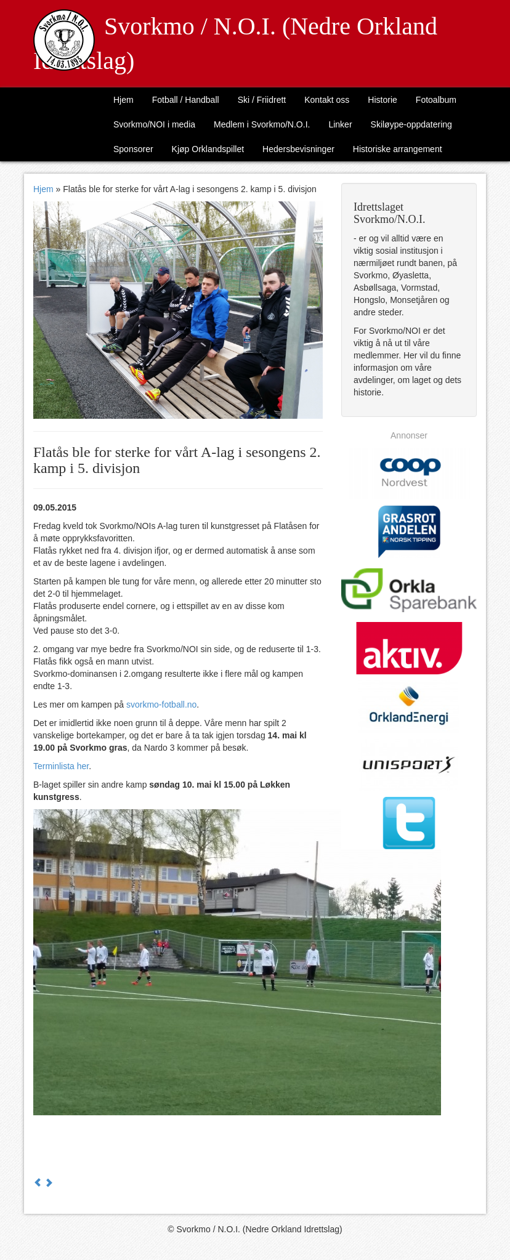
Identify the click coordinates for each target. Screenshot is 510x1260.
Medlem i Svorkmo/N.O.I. (262, 124)
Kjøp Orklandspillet (208, 149)
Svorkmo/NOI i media (154, 124)
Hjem (123, 100)
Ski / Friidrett (262, 100)
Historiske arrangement (397, 149)
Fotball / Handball (185, 100)
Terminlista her (61, 766)
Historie (382, 100)
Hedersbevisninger (298, 149)
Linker (340, 124)
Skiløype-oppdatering (411, 124)
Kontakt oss (326, 100)
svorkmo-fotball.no (161, 704)
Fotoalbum (436, 100)
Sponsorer (133, 149)
